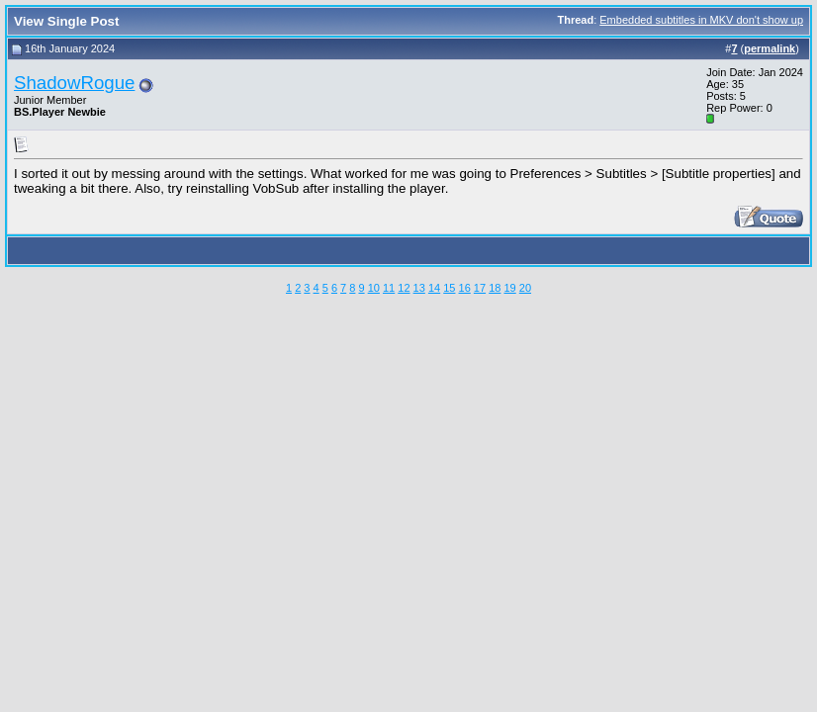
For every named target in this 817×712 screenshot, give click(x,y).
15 (449, 288)
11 (389, 288)
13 (419, 288)
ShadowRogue (74, 82)
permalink (769, 48)
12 (403, 288)
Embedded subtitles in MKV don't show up (701, 20)
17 (480, 288)
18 (494, 288)
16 (465, 288)
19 (509, 288)
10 (374, 288)
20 (525, 288)
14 (434, 288)
